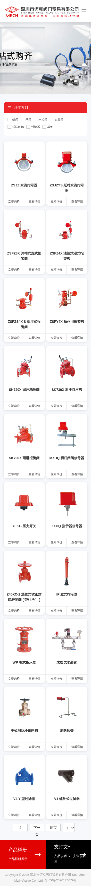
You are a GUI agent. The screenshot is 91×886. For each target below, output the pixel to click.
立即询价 (14, 201)
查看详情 (34, 201)
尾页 (53, 828)
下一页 (36, 828)
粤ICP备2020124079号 (60, 880)
